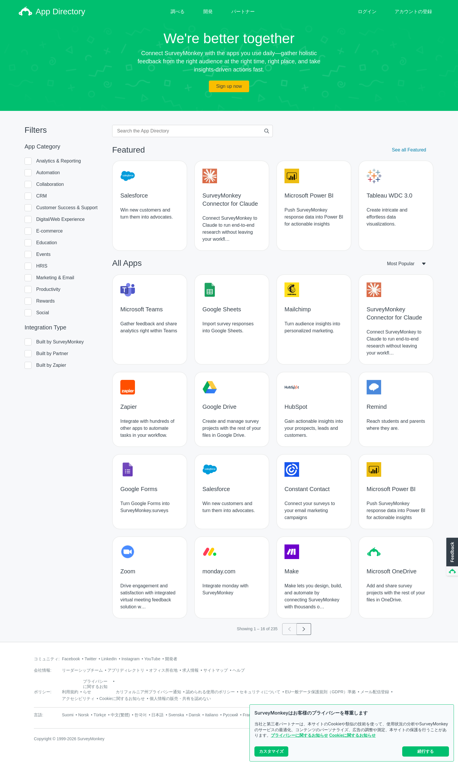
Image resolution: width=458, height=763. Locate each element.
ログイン (367, 11)
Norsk (83, 715)
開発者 (171, 659)
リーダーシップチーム (82, 670)
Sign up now (229, 86)
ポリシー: (42, 691)
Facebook (71, 659)
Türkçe (99, 715)
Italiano (211, 715)
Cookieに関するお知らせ (352, 735)
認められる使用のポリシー (210, 691)
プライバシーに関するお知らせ (299, 735)
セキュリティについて (260, 691)
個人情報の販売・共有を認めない (180, 698)
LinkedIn (109, 659)
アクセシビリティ (78, 698)
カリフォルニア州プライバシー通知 (148, 691)
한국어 (140, 715)
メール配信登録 (374, 691)
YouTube (152, 659)
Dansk (194, 715)
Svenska (176, 715)
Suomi (68, 715)
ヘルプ (239, 670)
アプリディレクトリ (125, 670)
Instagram (131, 659)
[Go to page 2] (304, 629)
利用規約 (70, 691)
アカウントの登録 (413, 11)
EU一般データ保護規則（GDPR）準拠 (320, 691)
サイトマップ (215, 670)
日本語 (157, 715)
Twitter (90, 659)
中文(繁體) (120, 715)
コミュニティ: (47, 659)
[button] (451, 557)
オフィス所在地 (163, 670)
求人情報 (190, 670)
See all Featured (409, 149)
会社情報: (42, 670)
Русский (230, 715)
